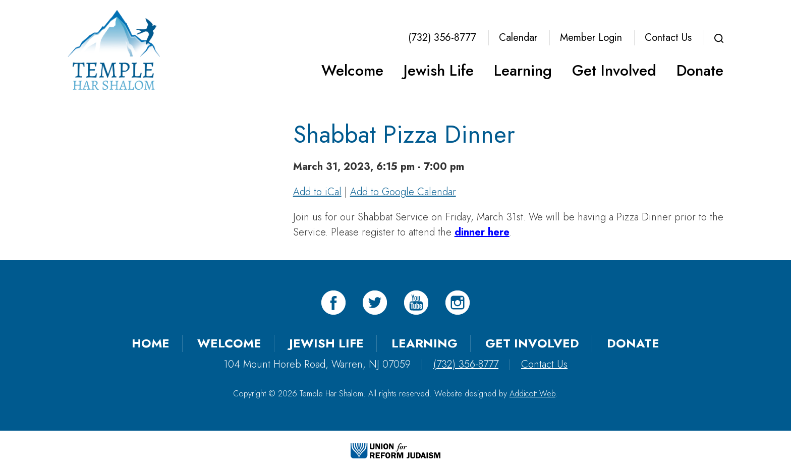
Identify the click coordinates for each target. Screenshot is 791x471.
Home (151, 343)
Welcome (352, 70)
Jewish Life (439, 70)
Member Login (591, 37)
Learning (523, 70)
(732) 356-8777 (442, 37)
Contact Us (668, 37)
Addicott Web (532, 393)
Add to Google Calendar (403, 192)
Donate (699, 70)
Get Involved (614, 70)
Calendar (518, 37)
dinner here (482, 232)
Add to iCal (317, 192)
